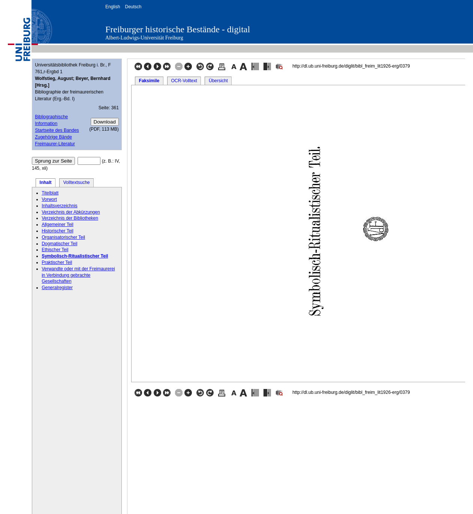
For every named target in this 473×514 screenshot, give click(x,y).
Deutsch (133, 6)
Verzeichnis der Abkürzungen (71, 212)
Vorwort (49, 199)
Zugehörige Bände (53, 137)
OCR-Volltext (184, 80)
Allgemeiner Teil (57, 224)
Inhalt (46, 182)
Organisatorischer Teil (63, 237)
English (112, 6)
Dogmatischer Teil (59, 243)
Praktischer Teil (57, 262)
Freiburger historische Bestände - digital (177, 29)
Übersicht (218, 80)
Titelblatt (50, 193)
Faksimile (149, 80)
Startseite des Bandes (57, 130)
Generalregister (57, 287)
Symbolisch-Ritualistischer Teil (75, 256)
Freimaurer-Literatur (55, 143)
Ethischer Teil (55, 249)
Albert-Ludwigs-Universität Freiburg (144, 38)
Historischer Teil (57, 231)
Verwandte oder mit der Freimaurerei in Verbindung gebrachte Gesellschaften (78, 275)
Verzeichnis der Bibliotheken (70, 218)
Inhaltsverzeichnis (59, 205)
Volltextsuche (76, 182)
